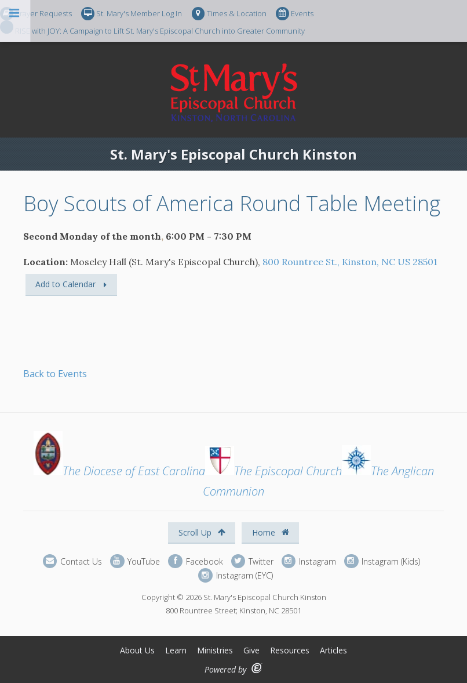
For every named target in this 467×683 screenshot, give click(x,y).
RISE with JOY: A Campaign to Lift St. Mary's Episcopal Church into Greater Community (152, 27)
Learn (176, 650)
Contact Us (72, 561)
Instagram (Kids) (382, 561)
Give (251, 650)
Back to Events (55, 373)
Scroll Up (201, 532)
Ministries (215, 650)
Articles (333, 650)
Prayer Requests (36, 13)
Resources (289, 650)
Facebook (195, 561)
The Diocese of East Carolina (119, 471)
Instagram (309, 561)
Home (270, 532)
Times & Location (229, 13)
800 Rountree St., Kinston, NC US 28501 (349, 262)
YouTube (135, 561)
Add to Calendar (65, 284)
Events (294, 13)
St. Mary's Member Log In (131, 13)
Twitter (252, 561)
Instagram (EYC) (235, 575)
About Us (137, 650)
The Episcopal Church (273, 471)
